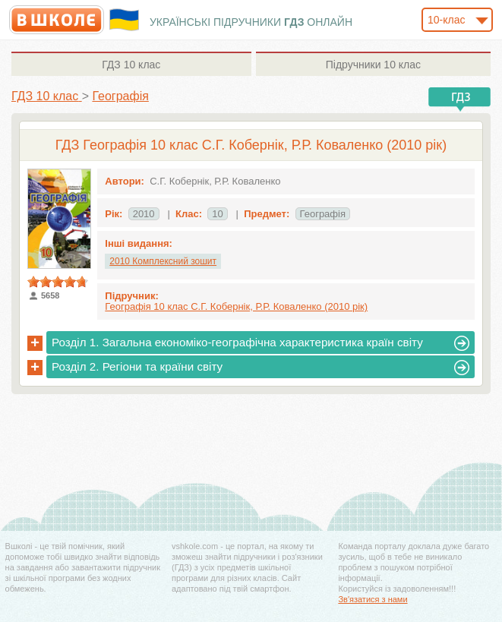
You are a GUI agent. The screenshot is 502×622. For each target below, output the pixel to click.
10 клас (131, 64)
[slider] (57, 282)
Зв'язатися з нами (372, 599)
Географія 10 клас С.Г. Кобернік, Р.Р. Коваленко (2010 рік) (236, 306)
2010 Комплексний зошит (162, 261)
